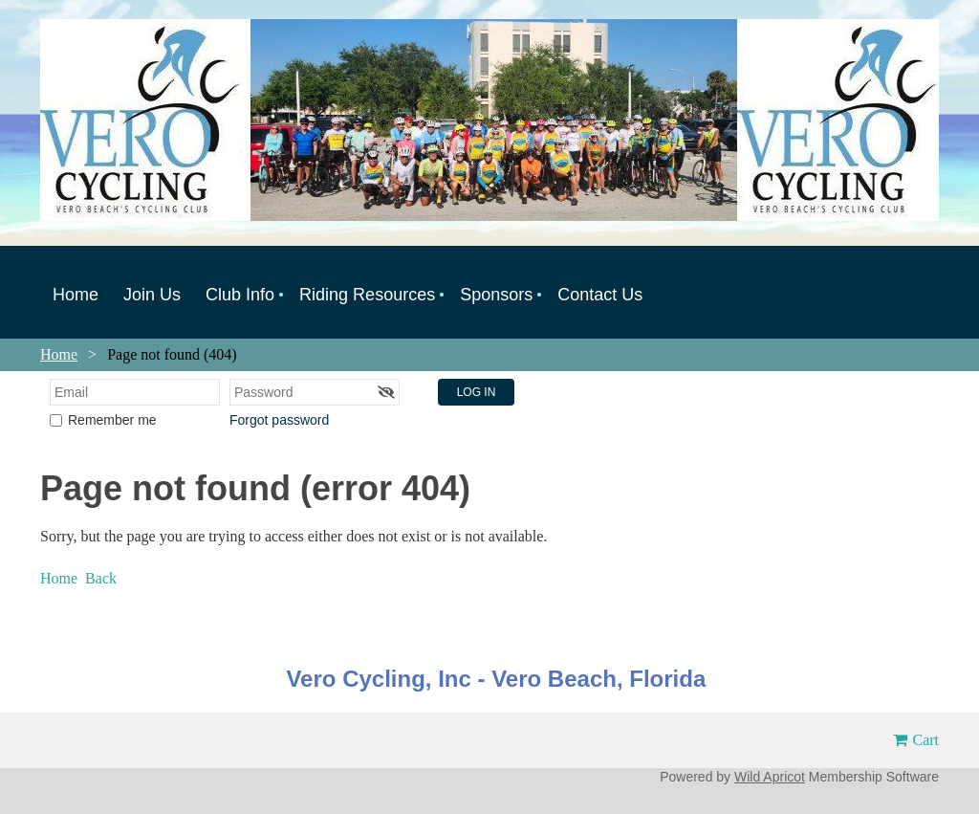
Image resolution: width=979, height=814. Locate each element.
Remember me (112, 420)
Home (58, 354)
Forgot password (279, 420)
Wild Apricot (769, 776)
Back (101, 578)
